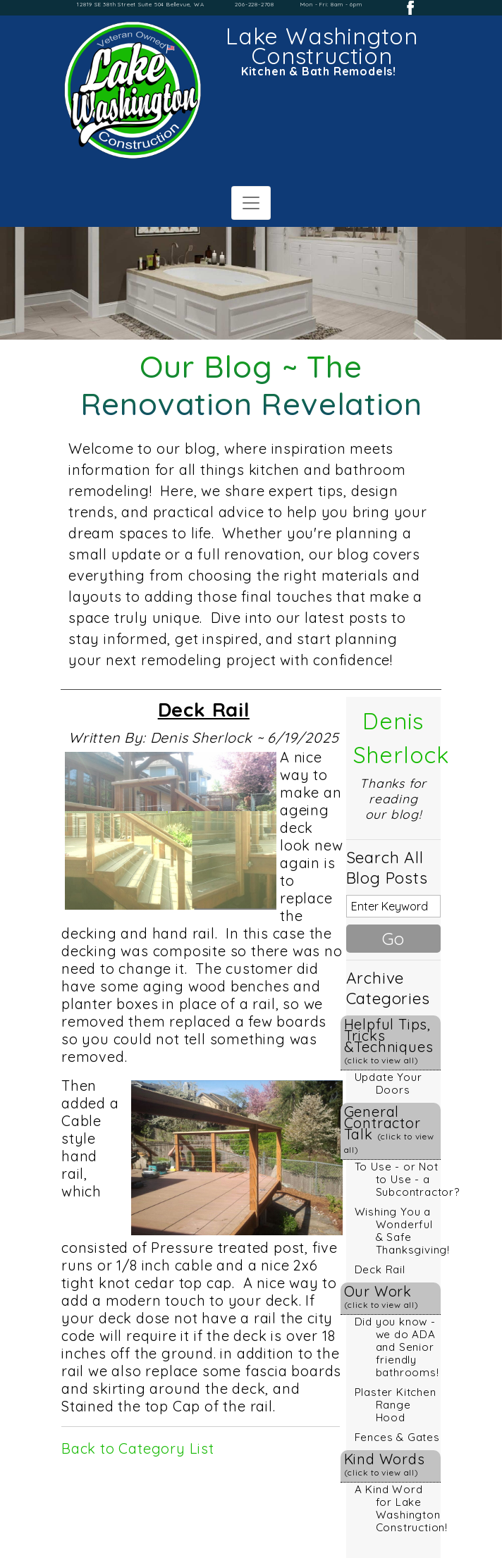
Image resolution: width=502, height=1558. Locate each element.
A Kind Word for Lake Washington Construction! (401, 1508)
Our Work (381, 1296)
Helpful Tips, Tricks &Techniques (389, 1040)
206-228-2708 (254, 4)
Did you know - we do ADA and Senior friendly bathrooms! (397, 1347)
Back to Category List (137, 1448)
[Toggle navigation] (251, 203)
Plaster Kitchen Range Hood (395, 1404)
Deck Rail (380, 1269)
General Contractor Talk (389, 1129)
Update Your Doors (388, 1083)
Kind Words (384, 1464)
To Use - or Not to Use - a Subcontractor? (407, 1179)
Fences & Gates (397, 1437)
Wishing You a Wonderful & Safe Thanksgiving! (402, 1230)
